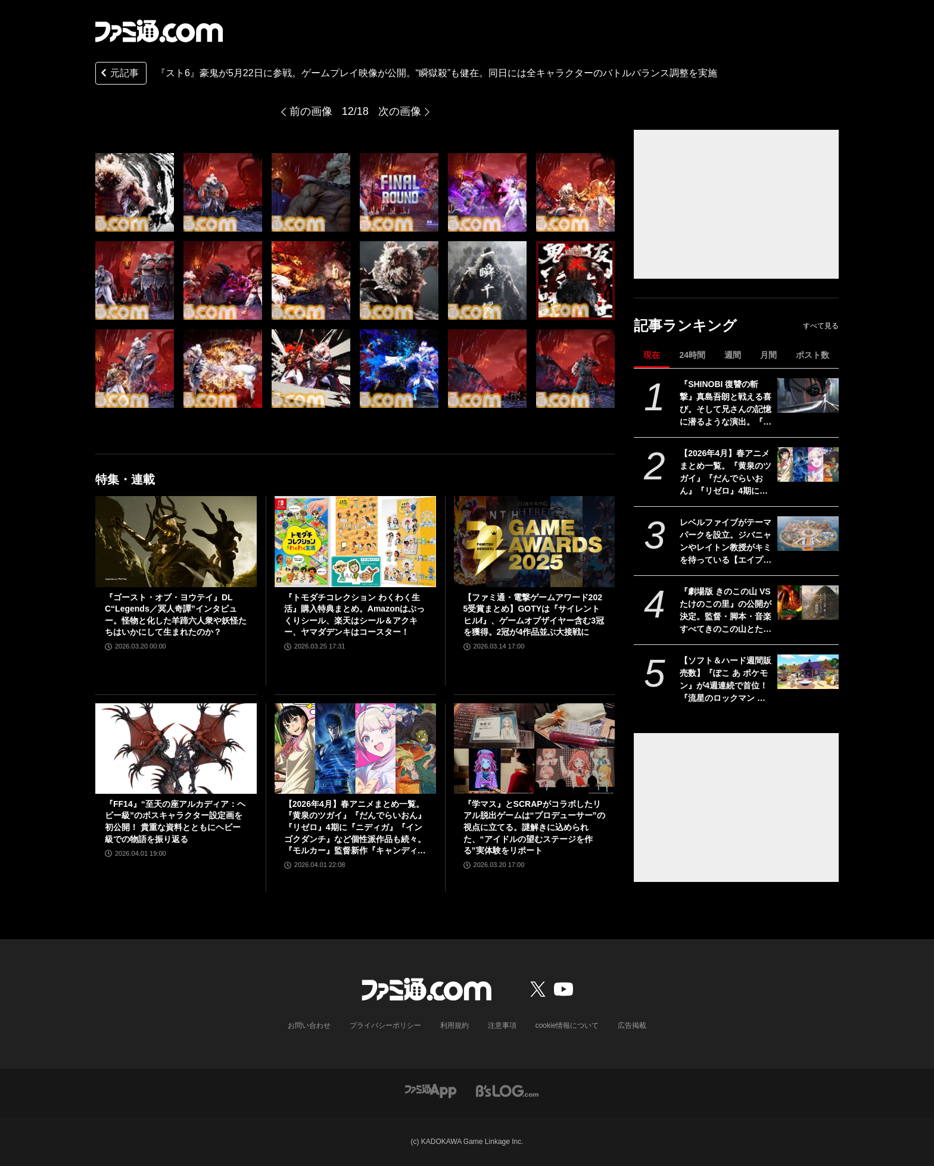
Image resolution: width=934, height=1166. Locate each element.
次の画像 (399, 111)
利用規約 (454, 1025)
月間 (768, 355)
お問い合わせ (309, 1025)
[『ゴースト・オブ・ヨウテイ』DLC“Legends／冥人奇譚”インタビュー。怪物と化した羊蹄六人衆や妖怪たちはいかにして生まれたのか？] (176, 541)
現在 (651, 355)
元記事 (118, 74)
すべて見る (821, 326)
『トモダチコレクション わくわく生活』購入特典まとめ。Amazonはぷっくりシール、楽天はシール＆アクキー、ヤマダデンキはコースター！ (354, 615)
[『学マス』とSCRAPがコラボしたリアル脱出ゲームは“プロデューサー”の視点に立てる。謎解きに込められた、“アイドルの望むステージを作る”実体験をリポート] (534, 748)
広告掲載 (632, 1025)
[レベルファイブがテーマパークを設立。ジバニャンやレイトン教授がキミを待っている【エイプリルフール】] (808, 533)
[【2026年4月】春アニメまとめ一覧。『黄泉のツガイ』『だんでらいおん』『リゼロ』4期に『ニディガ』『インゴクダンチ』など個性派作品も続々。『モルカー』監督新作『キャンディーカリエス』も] (808, 464)
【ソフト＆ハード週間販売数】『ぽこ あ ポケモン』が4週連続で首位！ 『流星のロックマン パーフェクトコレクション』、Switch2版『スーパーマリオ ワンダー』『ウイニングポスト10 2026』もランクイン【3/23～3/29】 (726, 680)
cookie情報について (567, 1025)
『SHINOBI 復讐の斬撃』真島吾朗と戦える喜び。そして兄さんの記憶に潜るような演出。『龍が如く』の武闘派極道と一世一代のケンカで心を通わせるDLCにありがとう (726, 403)
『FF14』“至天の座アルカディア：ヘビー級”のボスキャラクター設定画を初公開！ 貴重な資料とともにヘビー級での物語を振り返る (175, 821)
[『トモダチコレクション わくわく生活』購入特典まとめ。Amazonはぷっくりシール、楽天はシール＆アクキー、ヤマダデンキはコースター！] (355, 541)
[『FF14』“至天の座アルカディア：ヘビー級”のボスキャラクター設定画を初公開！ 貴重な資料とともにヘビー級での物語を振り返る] (176, 748)
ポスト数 (812, 355)
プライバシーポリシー (385, 1025)
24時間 (692, 355)
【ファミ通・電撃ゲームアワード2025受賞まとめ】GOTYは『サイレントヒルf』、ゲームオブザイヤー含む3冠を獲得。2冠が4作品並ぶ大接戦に (533, 615)
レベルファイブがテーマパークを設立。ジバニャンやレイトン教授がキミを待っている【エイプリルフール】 (725, 541)
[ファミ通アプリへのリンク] (430, 1090)
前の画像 (310, 111)
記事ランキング (685, 325)
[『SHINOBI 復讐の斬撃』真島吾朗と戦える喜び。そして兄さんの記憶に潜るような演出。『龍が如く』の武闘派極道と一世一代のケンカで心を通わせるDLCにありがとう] (808, 395)
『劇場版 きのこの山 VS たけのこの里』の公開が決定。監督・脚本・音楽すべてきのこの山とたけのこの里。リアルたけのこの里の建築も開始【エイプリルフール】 (725, 611)
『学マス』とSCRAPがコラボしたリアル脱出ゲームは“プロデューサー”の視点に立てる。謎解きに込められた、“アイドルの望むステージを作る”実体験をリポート (534, 827)
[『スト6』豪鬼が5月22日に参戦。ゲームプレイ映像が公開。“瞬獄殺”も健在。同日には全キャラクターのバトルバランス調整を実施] (134, 192)
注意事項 (502, 1025)
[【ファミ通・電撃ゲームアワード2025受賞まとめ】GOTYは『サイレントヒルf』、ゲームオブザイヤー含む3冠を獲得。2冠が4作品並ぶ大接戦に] (534, 541)
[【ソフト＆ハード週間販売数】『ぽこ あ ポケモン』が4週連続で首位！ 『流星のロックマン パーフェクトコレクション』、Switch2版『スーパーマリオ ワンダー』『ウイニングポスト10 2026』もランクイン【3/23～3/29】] (808, 671)
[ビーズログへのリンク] (507, 1090)
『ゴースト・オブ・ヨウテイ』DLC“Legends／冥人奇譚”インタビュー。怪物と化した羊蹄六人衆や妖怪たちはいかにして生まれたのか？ (176, 615)
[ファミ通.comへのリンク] (159, 31)
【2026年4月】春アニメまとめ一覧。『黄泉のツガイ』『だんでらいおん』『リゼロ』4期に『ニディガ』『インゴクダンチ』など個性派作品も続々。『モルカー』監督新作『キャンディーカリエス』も (725, 472)
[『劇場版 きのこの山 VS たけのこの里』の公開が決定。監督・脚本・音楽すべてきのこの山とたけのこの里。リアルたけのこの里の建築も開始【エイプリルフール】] (808, 602)
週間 (732, 355)
